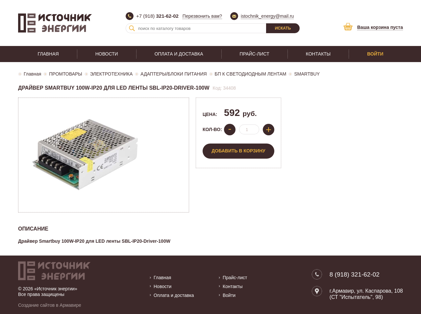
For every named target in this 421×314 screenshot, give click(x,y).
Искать (283, 28)
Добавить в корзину (238, 150)
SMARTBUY (307, 74)
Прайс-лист (254, 53)
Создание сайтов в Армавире (49, 305)
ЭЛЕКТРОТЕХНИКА (111, 74)
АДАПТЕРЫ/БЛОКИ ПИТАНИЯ (173, 74)
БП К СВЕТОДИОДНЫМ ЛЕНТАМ (250, 74)
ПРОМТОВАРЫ (65, 74)
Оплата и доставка (179, 53)
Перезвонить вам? (202, 16)
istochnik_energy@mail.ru (267, 16)
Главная (48, 53)
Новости (106, 53)
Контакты (318, 53)
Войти (375, 53)
